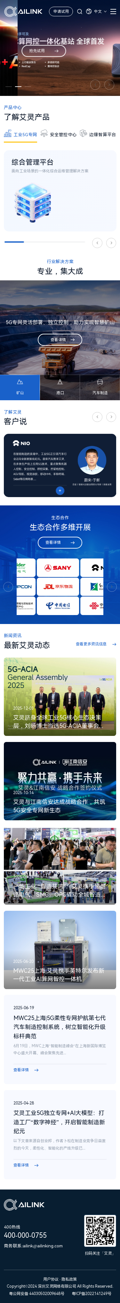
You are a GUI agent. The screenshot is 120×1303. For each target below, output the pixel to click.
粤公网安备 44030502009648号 (36, 1293)
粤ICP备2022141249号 (91, 1293)
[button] (8, 86)
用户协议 (51, 1279)
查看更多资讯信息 (91, 644)
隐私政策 (69, 1279)
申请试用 (61, 11)
